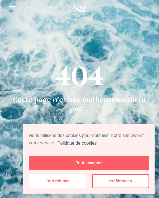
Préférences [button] (120, 181)
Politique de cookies (77, 143)
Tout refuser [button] (57, 181)
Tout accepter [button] (89, 163)
